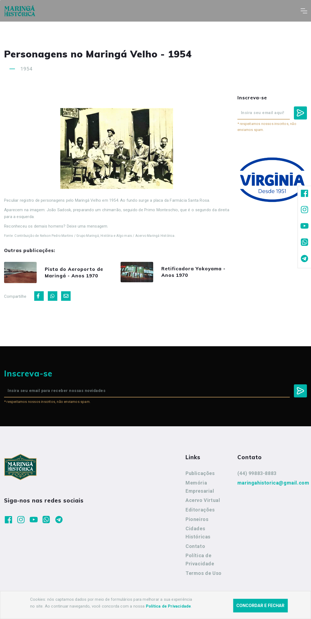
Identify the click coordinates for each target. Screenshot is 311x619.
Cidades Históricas (198, 533)
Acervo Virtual (203, 500)
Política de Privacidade (200, 559)
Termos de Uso (204, 573)
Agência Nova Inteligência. (168, 607)
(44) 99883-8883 (257, 473)
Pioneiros (197, 519)
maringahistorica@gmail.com (273, 483)
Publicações (200, 473)
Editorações (200, 510)
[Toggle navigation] (304, 10)
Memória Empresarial (200, 487)
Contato (195, 546)
